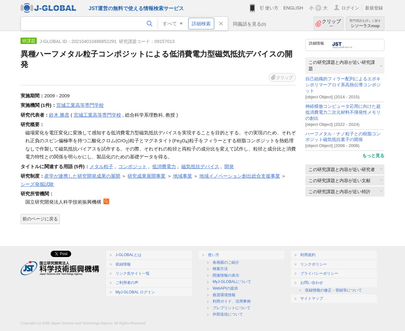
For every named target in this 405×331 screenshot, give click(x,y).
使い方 (271, 7)
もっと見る (373, 155)
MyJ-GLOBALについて (232, 281)
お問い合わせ (311, 282)
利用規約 (307, 255)
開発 (229, 166)
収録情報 (123, 264)
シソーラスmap (365, 23)
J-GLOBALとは (128, 255)
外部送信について (228, 314)
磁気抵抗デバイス (200, 166)
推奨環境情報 (224, 295)
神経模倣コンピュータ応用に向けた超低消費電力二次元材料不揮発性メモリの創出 (343, 112)
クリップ (331, 23)
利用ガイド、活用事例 (232, 301)
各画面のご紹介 (226, 262)
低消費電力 (164, 166)
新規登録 (374, 7)
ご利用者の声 (126, 282)
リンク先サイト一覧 (132, 273)
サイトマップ (311, 298)
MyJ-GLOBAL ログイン (135, 292)
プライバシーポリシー (319, 273)
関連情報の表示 (226, 275)
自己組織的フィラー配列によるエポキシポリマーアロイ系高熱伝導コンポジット (343, 85)
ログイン (350, 7)
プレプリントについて (232, 308)
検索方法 (220, 269)
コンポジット (132, 166)
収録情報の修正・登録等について (333, 290)
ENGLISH (293, 7)
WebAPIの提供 (225, 288)
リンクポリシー (313, 264)
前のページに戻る (40, 218)
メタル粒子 (101, 166)
